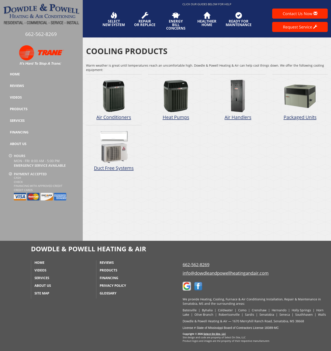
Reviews (17, 85)
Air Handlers (238, 99)
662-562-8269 (196, 265)
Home (15, 74)
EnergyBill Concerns (176, 21)
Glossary (108, 293)
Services (17, 120)
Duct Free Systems (114, 150)
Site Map (41, 293)
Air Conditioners (114, 99)
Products (18, 109)
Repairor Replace (144, 19)
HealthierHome (206, 19)
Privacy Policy (113, 285)
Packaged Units (300, 99)
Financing (19, 132)
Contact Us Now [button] (300, 13)
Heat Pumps (176, 99)
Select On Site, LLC (214, 333)
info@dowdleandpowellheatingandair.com (226, 273)
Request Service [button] (300, 27)
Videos (16, 97)
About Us (18, 144)
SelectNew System (114, 19)
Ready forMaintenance (239, 19)
